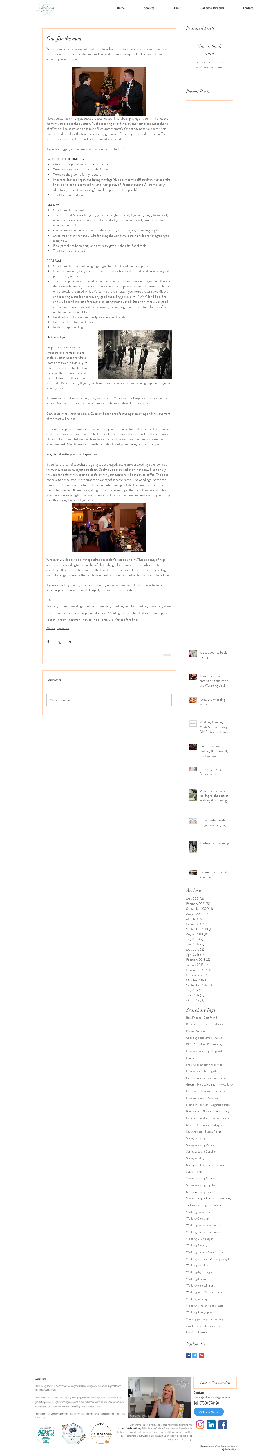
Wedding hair (194, 1292)
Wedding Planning (196, 1245)
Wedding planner (57, 606)
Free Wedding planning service (204, 1065)
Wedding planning (196, 1299)
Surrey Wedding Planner (200, 1145)
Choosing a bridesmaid (199, 1038)
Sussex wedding (222, 1198)
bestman (74, 619)
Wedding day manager (199, 1272)
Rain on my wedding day (210, 1125)
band (212, 1326)
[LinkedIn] (211, 1424)
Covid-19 (220, 1038)
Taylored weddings (196, 1205)
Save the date (194, 1132)
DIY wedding (214, 1045)
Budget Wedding (196, 1031)
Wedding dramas (196, 1279)
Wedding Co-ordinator (199, 1212)
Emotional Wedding (197, 1051)
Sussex (220, 1165)
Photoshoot (193, 1112)
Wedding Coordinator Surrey (203, 1225)
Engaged (217, 1051)
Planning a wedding (197, 1118)
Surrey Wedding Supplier (201, 1152)
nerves (87, 619)
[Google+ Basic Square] (201, 1355)
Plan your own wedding (215, 1112)
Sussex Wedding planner (200, 1192)
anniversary (216, 1319)
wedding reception (80, 613)
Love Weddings (195, 1098)
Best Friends (193, 1018)
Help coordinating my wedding (215, 1085)
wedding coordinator (84, 606)
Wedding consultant (198, 1265)
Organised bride (220, 1105)
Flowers (190, 1058)
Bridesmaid (218, 1024)
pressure (107, 619)
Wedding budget (219, 1259)
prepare (166, 613)
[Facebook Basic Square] (188, 1355)
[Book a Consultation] (215, 1383)
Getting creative (195, 1078)
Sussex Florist (194, 1172)
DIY (188, 1045)
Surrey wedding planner (200, 1165)
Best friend (210, 1018)
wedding (105, 606)
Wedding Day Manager (199, 1239)
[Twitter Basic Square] (194, 1355)
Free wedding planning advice (203, 1071)
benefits (191, 1332)
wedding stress (161, 606)
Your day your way (196, 1319)
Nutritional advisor (197, 1105)
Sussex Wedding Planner (200, 1178)
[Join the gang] (209, 1412)
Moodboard (213, 1098)
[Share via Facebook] (48, 642)
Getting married (217, 1078)
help (96, 619)
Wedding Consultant (198, 1219)
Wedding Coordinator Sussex (203, 1232)
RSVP (189, 1125)
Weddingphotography (122, 613)
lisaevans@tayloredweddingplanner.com (213, 1397)
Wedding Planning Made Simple (205, 1252)
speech (50, 619)
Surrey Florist (213, 1132)
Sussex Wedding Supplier (201, 1185)
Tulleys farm (217, 1205)
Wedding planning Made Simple (204, 1306)
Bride (206, 1024)
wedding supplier (124, 606)
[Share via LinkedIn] (69, 642)
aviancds (202, 1326)
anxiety (190, 1326)
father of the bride (127, 619)
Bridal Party (193, 1024)
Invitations (192, 1091)
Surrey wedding (195, 1158)
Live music (221, 1091)
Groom (190, 1085)
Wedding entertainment (200, 1286)
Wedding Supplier (196, 1259)
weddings (144, 606)
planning (99, 613)
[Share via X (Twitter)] (59, 642)
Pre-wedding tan (220, 1118)
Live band (206, 1091)
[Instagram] (200, 1424)
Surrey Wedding (195, 1138)
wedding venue (56, 613)
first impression (149, 613)
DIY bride (199, 1045)
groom (62, 619)
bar (219, 1326)
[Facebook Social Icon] (222, 1424)
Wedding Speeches (57, 628)
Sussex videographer (198, 1198)
